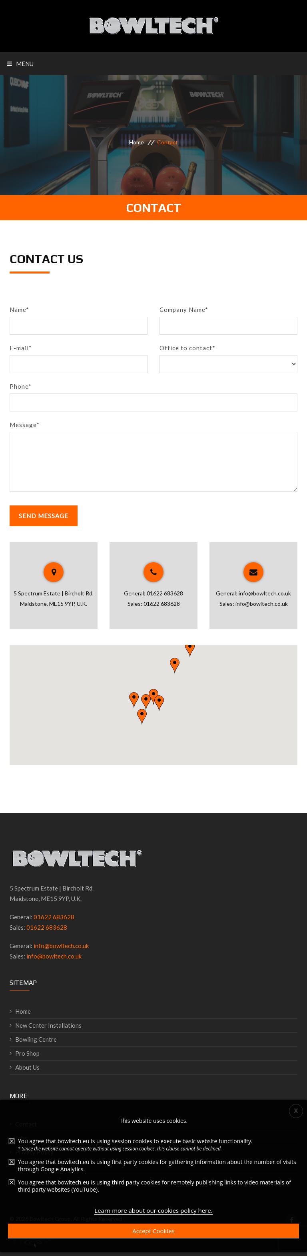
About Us (27, 1067)
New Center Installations (48, 1025)
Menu (20, 63)
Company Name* (183, 309)
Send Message (43, 515)
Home (136, 142)
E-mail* (21, 347)
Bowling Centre (36, 1039)
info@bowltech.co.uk (265, 593)
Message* (25, 424)
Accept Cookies (153, 1231)
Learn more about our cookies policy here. (153, 1210)
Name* (19, 309)
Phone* (21, 386)
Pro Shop (27, 1053)
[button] (134, 700)
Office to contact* (187, 347)
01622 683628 (165, 593)
